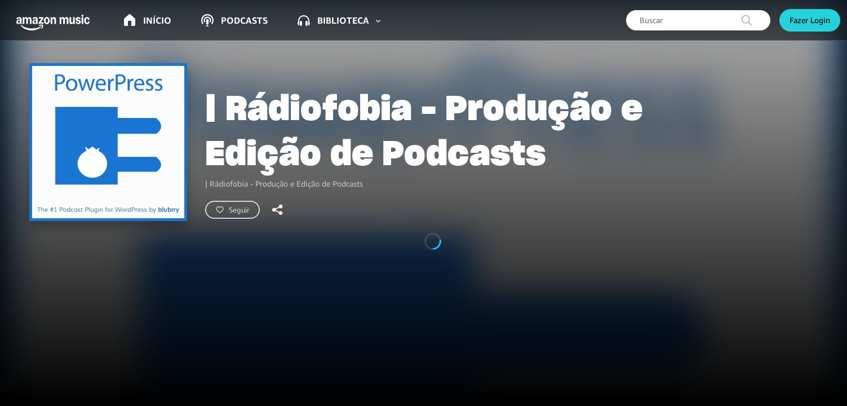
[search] (746, 20)
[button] (56, 22)
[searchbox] (698, 20)
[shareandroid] (278, 209)
